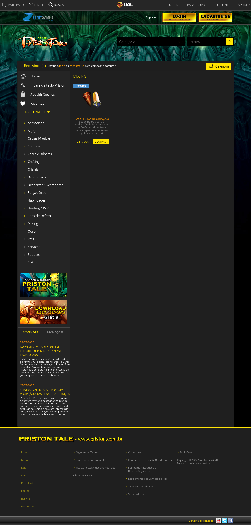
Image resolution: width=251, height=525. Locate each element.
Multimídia (27, 506)
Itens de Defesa (39, 215)
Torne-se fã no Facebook (90, 460)
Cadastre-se (134, 452)
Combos (34, 146)
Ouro (32, 231)
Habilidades (37, 200)
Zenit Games (187, 452)
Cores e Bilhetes (40, 154)
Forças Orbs (37, 192)
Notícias (25, 460)
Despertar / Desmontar (45, 185)
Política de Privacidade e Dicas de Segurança (142, 469)
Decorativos (37, 177)
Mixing (33, 223)
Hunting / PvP (38, 208)
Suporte (151, 17)
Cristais (33, 169)
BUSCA (56, 4)
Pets (31, 239)
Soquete (34, 254)
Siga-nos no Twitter (87, 452)
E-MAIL (36, 4)
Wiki (23, 475)
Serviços (34, 246)
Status (32, 262)
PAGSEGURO (196, 5)
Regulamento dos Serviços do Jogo (148, 478)
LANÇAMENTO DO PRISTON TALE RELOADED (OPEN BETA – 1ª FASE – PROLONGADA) (41, 351)
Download (27, 483)
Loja (23, 467)
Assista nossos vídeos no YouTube (95, 467)
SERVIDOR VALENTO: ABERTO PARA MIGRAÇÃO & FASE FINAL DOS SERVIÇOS (45, 392)
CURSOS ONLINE (221, 5)
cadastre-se (77, 66)
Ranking (25, 498)
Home (24, 452)
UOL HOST (175, 5)
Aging (32, 130)
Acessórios (36, 123)
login (62, 66)
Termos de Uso (136, 494)
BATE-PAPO (13, 5)
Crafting (34, 161)
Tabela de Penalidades (141, 486)
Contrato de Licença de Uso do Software (151, 460)
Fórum (25, 490)
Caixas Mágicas (39, 138)
